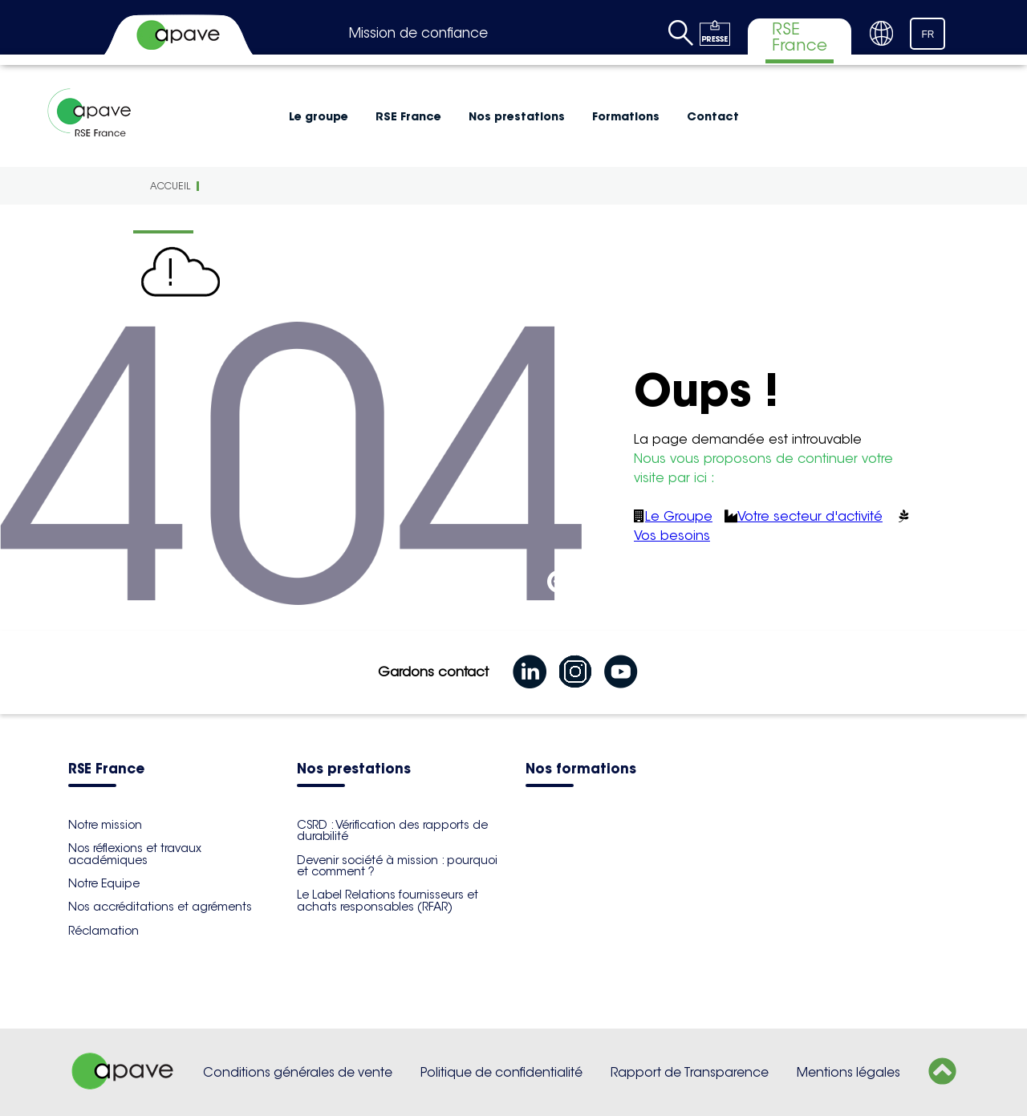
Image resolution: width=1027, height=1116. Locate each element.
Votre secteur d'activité (810, 516)
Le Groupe (678, 516)
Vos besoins (672, 535)
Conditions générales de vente (297, 1072)
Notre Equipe (104, 883)
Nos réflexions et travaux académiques (134, 853)
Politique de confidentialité (501, 1072)
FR (928, 34)
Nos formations (581, 769)
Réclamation (103, 930)
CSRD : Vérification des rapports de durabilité (392, 830)
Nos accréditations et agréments (160, 906)
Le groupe (318, 116)
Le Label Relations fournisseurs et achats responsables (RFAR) (387, 900)
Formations (626, 116)
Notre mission (105, 825)
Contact (713, 116)
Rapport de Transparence (690, 1072)
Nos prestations (517, 116)
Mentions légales (848, 1072)
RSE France (408, 116)
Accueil (170, 186)
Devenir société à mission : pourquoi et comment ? (397, 866)
